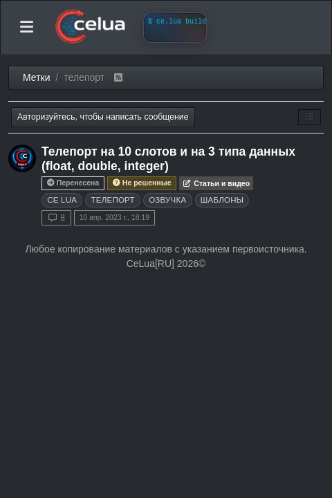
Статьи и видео (216, 183)
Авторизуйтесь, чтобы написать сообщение (103, 117)
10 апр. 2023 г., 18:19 (114, 217)
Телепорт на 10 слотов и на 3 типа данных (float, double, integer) (168, 159)
